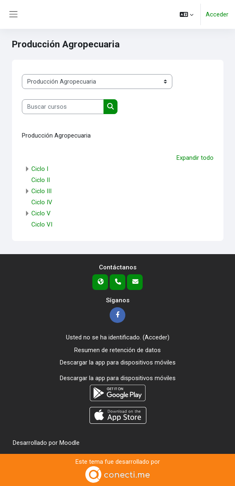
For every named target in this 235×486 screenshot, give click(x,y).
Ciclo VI (41, 224)
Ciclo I (39, 169)
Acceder (217, 14)
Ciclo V (41, 213)
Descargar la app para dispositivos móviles (118, 362)
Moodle (69, 442)
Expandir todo (195, 157)
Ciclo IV (41, 202)
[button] (186, 14)
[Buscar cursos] (63, 106)
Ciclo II (40, 180)
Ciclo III (41, 191)
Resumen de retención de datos (117, 350)
